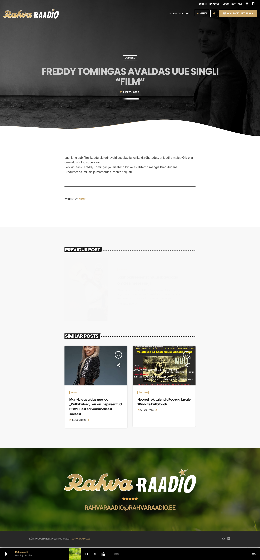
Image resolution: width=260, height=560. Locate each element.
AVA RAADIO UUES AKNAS (238, 13)
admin (82, 199)
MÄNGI (201, 13)
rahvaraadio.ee (80, 539)
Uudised (130, 58)
